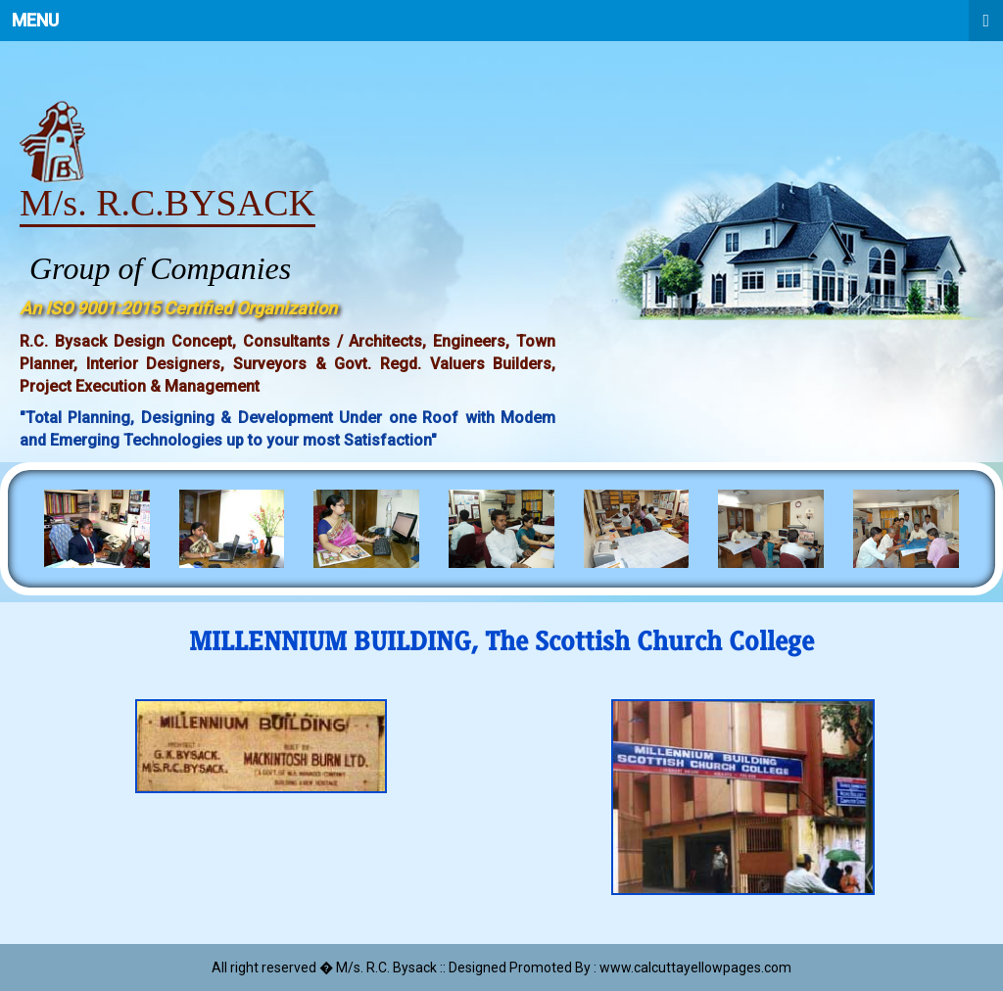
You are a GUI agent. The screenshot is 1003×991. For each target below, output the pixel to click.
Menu (507, 20)
